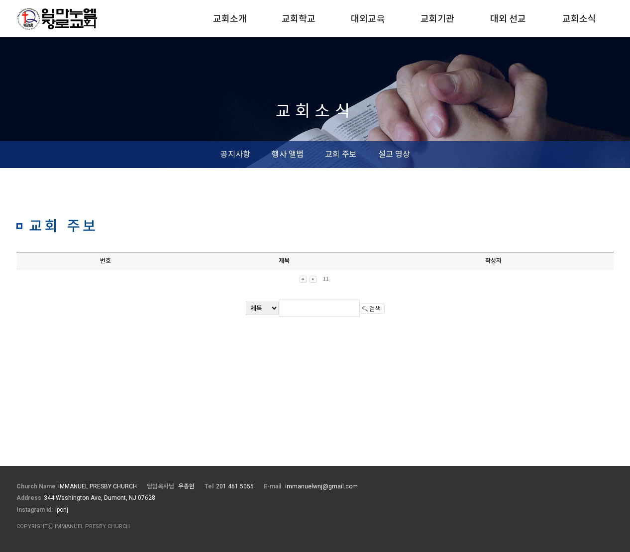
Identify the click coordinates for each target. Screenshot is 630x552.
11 (325, 278)
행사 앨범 (288, 154)
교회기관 (437, 18)
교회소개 (230, 18)
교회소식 (579, 18)
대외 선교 (508, 18)
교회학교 (298, 18)
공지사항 (235, 154)
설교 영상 (394, 154)
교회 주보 (341, 154)
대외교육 (368, 18)
